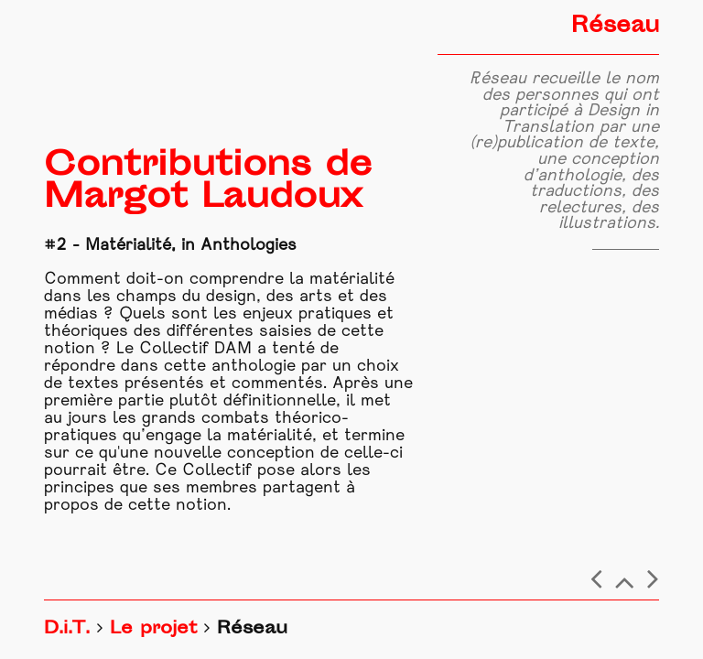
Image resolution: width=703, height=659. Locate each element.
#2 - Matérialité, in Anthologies (170, 246)
